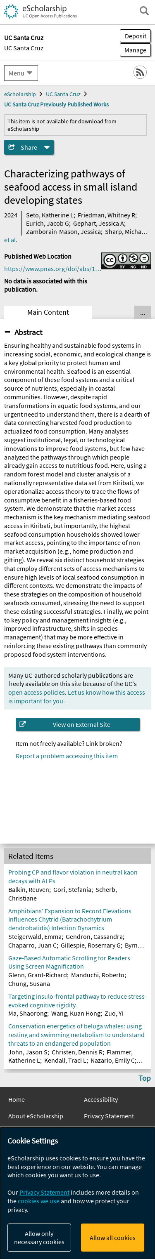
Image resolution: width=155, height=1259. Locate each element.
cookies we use (39, 1201)
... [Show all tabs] (142, 312)
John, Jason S (28, 1052)
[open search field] (144, 10)
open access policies (36, 692)
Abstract (28, 332)
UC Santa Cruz (23, 48)
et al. (10, 240)
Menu (16, 73)
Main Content (48, 312)
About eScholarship (35, 1116)
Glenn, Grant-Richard (37, 975)
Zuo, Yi (114, 1013)
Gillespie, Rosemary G (91, 945)
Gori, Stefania (72, 889)
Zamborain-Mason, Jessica (63, 231)
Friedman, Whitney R (106, 215)
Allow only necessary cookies (39, 1237)
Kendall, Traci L (65, 1060)
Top (144, 1078)
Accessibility (101, 1099)
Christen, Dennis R (77, 1052)
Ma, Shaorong (27, 1013)
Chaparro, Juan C (32, 945)
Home (16, 1099)
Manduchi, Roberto (97, 975)
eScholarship (20, 94)
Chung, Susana (29, 983)
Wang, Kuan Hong (75, 1013)
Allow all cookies (113, 1237)
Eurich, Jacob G (47, 223)
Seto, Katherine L (50, 215)
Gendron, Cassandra (94, 936)
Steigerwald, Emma (35, 936)
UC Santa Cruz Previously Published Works (56, 104)
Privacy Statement (109, 1116)
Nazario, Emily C (113, 1060)
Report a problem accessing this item (67, 756)
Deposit (135, 36)
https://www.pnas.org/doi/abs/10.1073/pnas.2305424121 (52, 268)
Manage (133, 50)
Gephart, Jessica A (98, 223)
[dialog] (77, 1193)
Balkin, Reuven (28, 889)
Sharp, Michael (125, 231)
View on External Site (81, 724)
